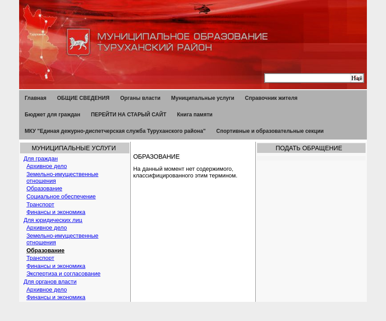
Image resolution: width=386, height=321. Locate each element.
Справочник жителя (271, 98)
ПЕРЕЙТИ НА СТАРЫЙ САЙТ (128, 114)
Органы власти (140, 98)
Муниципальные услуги (202, 98)
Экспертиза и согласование (63, 273)
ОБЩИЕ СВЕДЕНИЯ (83, 98)
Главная (35, 98)
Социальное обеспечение (61, 196)
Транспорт (40, 204)
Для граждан (41, 158)
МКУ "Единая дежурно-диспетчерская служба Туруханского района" (114, 131)
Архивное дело (46, 166)
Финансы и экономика (55, 212)
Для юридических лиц (53, 220)
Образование (44, 188)
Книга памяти (195, 114)
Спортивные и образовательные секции (270, 131)
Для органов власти (50, 281)
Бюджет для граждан (52, 114)
